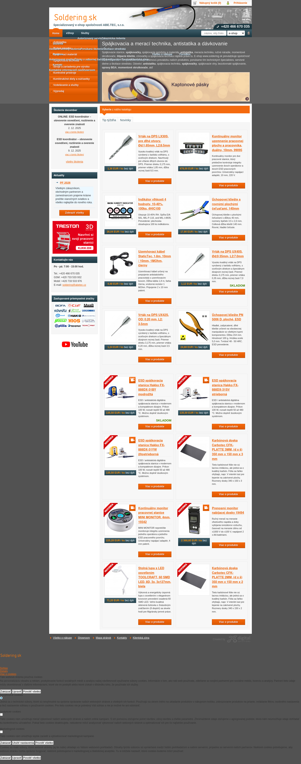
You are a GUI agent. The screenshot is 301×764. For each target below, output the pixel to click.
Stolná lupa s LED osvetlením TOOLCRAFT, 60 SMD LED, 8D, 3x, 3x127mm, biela (154, 577)
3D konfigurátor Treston (116, 59)
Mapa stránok (103, 637)
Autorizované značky (61, 59)
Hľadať (248, 33)
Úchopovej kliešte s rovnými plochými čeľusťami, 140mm (226, 204)
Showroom (84, 637)
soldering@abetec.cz (74, 284)
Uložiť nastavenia (23, 742)
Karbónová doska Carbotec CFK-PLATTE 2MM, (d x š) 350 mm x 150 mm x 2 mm (227, 577)
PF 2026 (65, 182)
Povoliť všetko (32, 691)
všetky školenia (74, 161)
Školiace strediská (114, 48)
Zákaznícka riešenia (113, 38)
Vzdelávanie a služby (65, 85)
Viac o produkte (154, 181)
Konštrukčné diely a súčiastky (70, 78)
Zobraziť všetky (74, 212)
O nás (78, 70)
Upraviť (17, 691)
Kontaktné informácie (62, 70)
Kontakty (122, 637)
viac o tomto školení (74, 132)
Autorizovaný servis (89, 38)
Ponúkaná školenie (92, 48)
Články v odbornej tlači (88, 59)
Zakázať (5, 691)
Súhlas (4, 668)
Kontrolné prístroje (63, 72)
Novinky (125, 120)
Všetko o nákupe (62, 637)
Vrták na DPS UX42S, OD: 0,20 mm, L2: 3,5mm (153, 319)
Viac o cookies (8, 674)
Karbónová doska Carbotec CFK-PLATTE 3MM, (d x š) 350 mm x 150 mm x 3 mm (227, 449)
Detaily (4, 671)
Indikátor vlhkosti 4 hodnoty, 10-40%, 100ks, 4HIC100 (152, 204)
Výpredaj (57, 91)
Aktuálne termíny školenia (65, 48)
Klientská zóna (141, 637)
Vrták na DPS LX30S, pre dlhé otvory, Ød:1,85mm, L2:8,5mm (154, 141)
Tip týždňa (109, 120)
